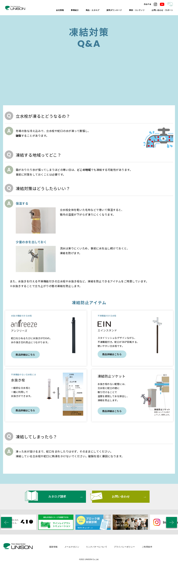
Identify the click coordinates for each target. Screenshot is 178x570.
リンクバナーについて (96, 546)
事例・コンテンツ (137, 10)
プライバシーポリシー (124, 546)
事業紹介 (75, 10)
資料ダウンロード (114, 10)
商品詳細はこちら (25, 354)
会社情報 (60, 10)
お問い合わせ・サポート (162, 10)
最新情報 (53, 546)
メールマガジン (71, 546)
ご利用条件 (147, 546)
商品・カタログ (92, 10)
